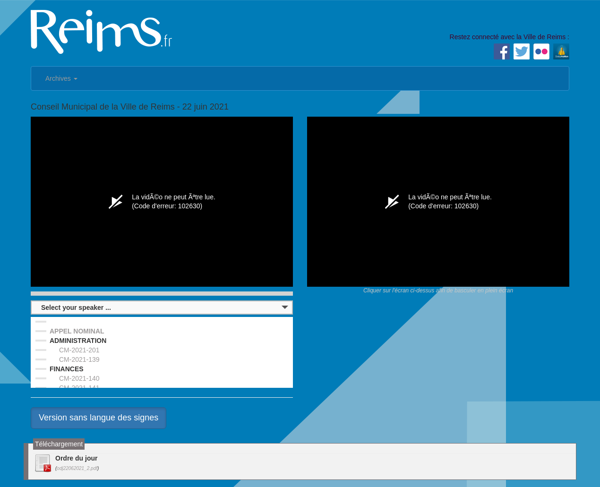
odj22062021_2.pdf (77, 468)
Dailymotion (561, 51)
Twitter (522, 51)
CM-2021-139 (79, 359)
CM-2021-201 (79, 350)
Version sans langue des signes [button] (98, 417)
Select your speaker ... (76, 307)
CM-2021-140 (79, 378)
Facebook (502, 51)
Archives (61, 78)
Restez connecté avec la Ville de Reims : (509, 37)
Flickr (541, 51)
